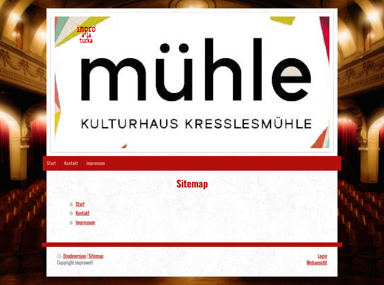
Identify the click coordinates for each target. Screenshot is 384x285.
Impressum (85, 222)
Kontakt (82, 213)
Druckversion (72, 256)
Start (80, 204)
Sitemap (96, 256)
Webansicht (317, 262)
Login (322, 256)
